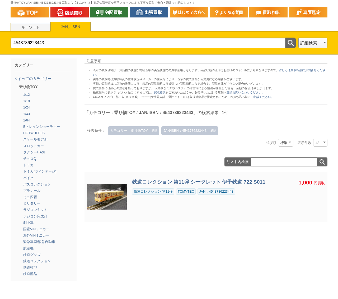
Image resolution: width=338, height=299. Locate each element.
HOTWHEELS (34, 133)
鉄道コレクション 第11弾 (153, 191)
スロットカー (33, 146)
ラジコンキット (35, 210)
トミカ (28, 165)
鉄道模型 (30, 267)
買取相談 (160, 92)
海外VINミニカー (36, 235)
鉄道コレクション (37, 261)
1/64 (26, 120)
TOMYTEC (186, 191)
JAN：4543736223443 (216, 191)
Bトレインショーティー (41, 127)
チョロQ (29, 159)
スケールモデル (35, 139)
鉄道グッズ (31, 255)
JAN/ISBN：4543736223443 (184, 131)
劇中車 (28, 223)
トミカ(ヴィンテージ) (40, 171)
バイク (28, 178)
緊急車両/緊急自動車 (39, 242)
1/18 (26, 101)
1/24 (26, 107)
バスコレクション (37, 184)
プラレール (31, 191)
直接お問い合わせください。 (245, 92)
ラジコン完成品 (35, 216)
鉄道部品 (30, 274)
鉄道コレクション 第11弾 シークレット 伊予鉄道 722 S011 (198, 182)
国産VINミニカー (36, 229)
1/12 (26, 95)
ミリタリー (31, 203)
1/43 (26, 114)
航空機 (28, 248)
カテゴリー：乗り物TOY (129, 131)
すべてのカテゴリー (34, 78)
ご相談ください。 (262, 96)
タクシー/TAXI (34, 152)
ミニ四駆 (30, 197)
